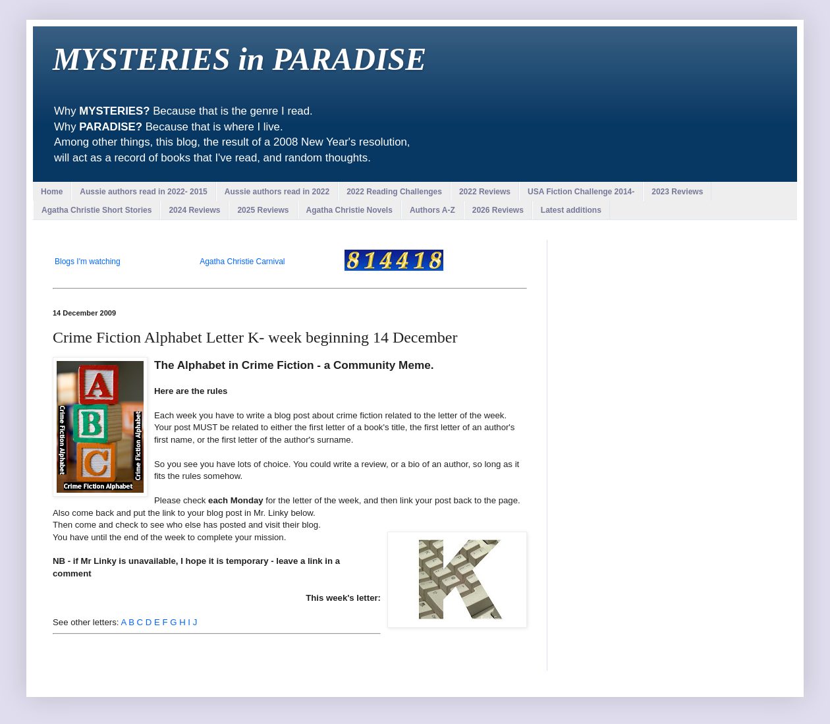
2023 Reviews (677, 191)
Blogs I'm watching (88, 261)
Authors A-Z (432, 210)
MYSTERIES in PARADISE (239, 59)
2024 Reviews (194, 210)
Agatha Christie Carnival (242, 261)
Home (52, 191)
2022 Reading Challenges (394, 191)
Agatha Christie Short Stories (97, 210)
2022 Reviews (485, 191)
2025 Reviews (263, 210)
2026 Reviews (498, 210)
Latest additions (571, 210)
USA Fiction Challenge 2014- (581, 191)
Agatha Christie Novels (349, 210)
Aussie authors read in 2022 (277, 191)
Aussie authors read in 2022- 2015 (143, 191)
